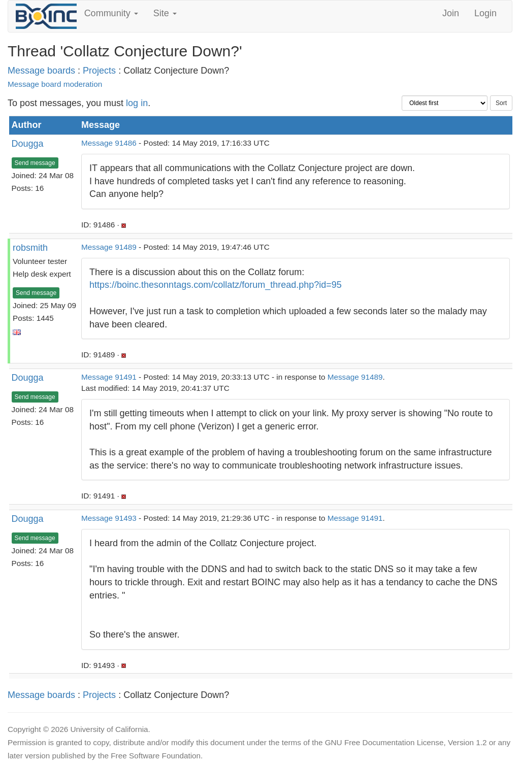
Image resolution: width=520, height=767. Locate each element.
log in (137, 103)
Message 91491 (109, 377)
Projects (99, 70)
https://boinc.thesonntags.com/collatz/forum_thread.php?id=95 (215, 285)
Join (450, 13)
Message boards (41, 70)
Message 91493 (109, 518)
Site (165, 13)
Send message (35, 162)
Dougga (28, 144)
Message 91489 (109, 247)
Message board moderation (55, 84)
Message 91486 (109, 143)
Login (485, 13)
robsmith (30, 248)
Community (111, 13)
